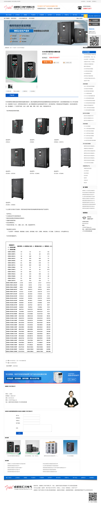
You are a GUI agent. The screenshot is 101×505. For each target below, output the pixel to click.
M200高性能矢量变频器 (89, 91)
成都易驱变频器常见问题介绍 (88, 202)
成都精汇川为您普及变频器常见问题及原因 (89, 190)
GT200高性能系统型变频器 (89, 100)
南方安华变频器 (86, 52)
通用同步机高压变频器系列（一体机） (92, 146)
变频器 (25, 14)
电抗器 (85, 182)
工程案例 (41, 14)
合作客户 (50, 14)
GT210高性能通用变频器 (89, 98)
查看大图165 (8, 91)
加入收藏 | (89, 1)
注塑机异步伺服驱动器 (88, 64)
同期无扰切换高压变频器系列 (90, 160)
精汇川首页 (8, 14)
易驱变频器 (85, 83)
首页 (11, 47)
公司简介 (17, 14)
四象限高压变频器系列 (88, 148)
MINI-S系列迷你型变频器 (89, 86)
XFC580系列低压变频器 (89, 135)
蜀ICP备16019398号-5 (51, 487)
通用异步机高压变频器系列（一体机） (92, 158)
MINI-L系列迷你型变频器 (89, 107)
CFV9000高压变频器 (88, 138)
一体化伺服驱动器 (22, 18)
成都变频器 (13, 18)
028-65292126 (92, 33)
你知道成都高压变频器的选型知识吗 (89, 192)
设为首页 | (83, 1)
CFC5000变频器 (87, 126)
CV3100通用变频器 (88, 93)
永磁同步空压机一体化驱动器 (90, 61)
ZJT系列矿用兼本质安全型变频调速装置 (92, 78)
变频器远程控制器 (87, 168)
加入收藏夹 (17, 91)
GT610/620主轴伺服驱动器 (89, 95)
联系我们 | (94, 1)
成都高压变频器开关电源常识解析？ (89, 198)
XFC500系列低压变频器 (89, 130)
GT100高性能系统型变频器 (89, 102)
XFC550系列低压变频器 (89, 133)
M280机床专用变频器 (88, 88)
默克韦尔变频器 (86, 113)
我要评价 (25, 91)
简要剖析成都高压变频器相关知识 (89, 208)
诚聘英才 (83, 14)
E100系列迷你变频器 (88, 71)
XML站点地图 (37, 487)
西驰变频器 (85, 123)
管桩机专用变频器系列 (88, 105)
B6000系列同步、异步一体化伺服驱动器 (92, 56)
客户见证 (75, 14)
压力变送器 (86, 170)
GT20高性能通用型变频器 (89, 110)
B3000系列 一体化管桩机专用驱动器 (91, 59)
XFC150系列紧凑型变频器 (89, 128)
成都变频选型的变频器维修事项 (89, 204)
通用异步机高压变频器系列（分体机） (92, 153)
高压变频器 (31, 18)
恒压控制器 (86, 173)
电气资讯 (58, 14)
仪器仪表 (86, 180)
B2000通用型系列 (87, 73)
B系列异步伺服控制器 (88, 75)
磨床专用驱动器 (87, 66)
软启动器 (86, 175)
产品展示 (33, 14)
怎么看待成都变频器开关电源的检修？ (89, 196)
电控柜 (85, 177)
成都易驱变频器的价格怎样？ (88, 194)
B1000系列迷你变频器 (88, 68)
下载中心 (66, 14)
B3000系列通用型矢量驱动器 (90, 54)
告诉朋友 (33, 91)
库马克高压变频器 (87, 143)
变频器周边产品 (86, 166)
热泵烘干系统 (87, 80)
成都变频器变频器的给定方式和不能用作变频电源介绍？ (89, 200)
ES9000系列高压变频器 (89, 162)
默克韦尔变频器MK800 (88, 115)
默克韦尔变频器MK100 (88, 120)
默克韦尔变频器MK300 (88, 118)
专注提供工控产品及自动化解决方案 (47, 6)
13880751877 (91, 31)
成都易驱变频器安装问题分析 (88, 206)
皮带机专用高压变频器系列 (89, 150)
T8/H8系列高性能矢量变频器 (90, 140)
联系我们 (92, 477)
